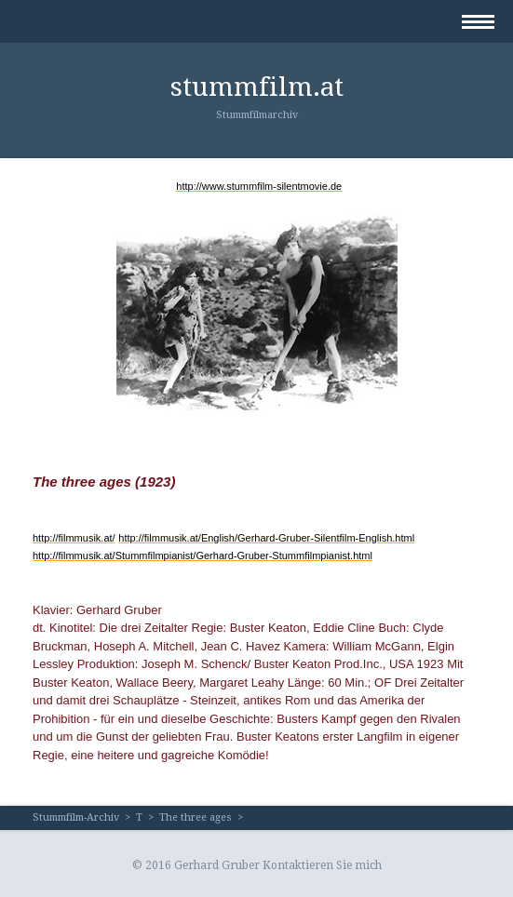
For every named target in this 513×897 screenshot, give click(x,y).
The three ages (195, 817)
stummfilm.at (257, 87)
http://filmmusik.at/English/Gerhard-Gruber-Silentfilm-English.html (266, 537)
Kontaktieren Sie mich (322, 865)
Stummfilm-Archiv (76, 817)
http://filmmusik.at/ (74, 537)
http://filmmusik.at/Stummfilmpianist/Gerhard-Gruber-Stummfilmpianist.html (202, 555)
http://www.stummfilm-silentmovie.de (259, 186)
